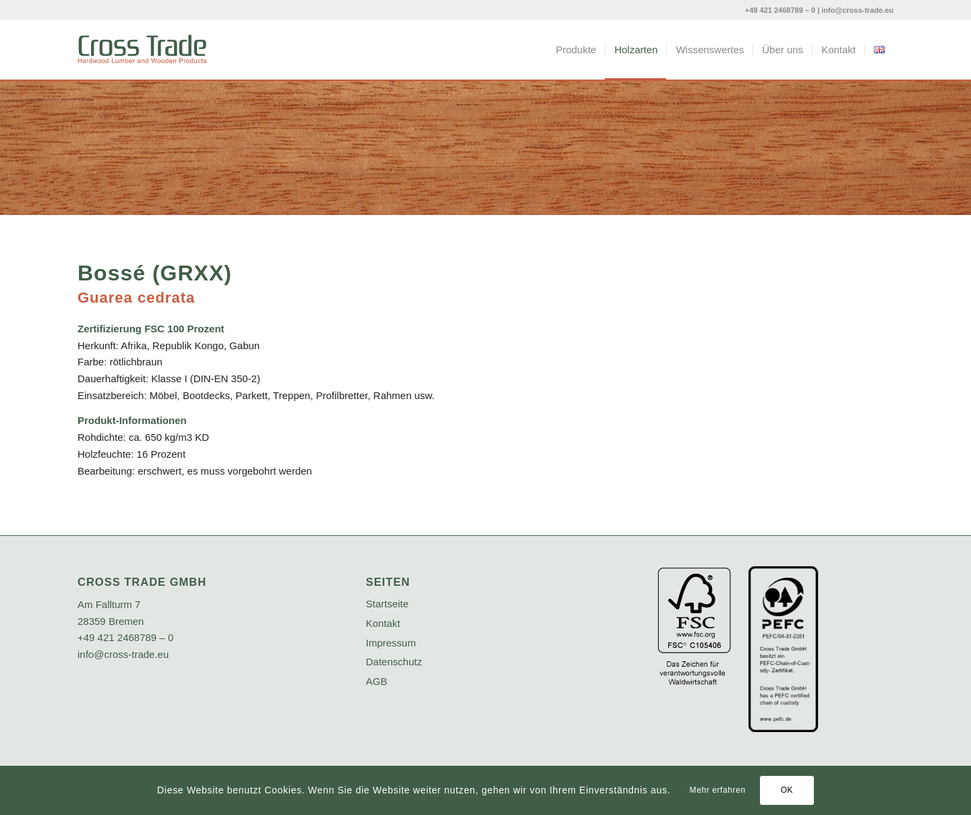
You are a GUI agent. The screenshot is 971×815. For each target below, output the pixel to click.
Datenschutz (394, 661)
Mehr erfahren (718, 790)
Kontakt (383, 623)
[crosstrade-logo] (142, 50)
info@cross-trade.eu (857, 10)
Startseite (387, 603)
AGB (377, 681)
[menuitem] (576, 50)
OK (787, 790)
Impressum (391, 642)
